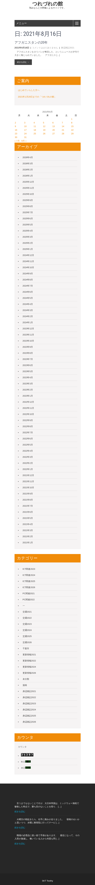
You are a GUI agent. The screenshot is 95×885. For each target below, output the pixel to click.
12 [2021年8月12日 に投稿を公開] (44, 126)
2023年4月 (28, 377)
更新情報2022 (29, 660)
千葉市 (26, 648)
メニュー (21, 23)
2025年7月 (28, 212)
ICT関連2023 (29, 569)
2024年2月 (28, 316)
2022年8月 (28, 426)
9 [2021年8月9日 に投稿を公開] (15, 126)
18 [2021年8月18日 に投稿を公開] (35, 130)
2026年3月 (28, 163)
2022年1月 (28, 469)
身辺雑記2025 (29, 715)
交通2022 (27, 618)
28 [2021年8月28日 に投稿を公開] (63, 133)
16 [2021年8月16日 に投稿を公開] (16, 130)
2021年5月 (28, 518)
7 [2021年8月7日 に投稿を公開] (62, 122)
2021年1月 (28, 542)
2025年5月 (28, 224)
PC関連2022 (29, 599)
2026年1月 (28, 175)
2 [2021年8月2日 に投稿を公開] (15, 122)
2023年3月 (28, 383)
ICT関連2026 (29, 587)
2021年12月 (28, 475)
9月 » (23, 141)
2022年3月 (28, 457)
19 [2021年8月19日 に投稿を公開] (44, 130)
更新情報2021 (29, 654)
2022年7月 (28, 432)
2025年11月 (28, 188)
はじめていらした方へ (28, 90)
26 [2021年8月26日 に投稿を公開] (44, 133)
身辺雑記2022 (29, 697)
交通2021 (27, 612)
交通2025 (27, 636)
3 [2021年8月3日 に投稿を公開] (24, 122)
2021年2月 (28, 536)
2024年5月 (28, 298)
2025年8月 (28, 206)
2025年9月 (28, 200)
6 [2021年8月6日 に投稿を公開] (53, 122)
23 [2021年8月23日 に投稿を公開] (16, 133)
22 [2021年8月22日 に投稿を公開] (72, 130)
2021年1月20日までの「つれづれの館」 (37, 97)
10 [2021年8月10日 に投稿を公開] (25, 126)
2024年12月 (28, 255)
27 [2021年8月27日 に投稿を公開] (53, 133)
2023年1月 (28, 396)
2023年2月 (28, 389)
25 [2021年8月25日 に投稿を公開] (35, 133)
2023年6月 (28, 365)
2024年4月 (28, 304)
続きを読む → (23, 62)
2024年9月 (28, 273)
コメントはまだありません (45, 47)
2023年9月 (28, 347)
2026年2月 (28, 169)
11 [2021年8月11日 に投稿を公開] (35, 126)
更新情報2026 (29, 673)
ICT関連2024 (29, 575)
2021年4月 (28, 524)
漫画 (25, 685)
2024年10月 (28, 267)
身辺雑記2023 (29, 703)
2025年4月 (28, 231)
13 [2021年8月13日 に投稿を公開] (53, 126)
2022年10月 (28, 414)
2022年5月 (28, 444)
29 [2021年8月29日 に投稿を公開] (72, 133)
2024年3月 (28, 310)
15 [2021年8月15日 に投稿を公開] (72, 126)
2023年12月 (28, 328)
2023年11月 (28, 334)
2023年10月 (28, 341)
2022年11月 (28, 408)
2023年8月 (28, 353)
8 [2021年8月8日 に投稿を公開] (71, 122)
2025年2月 (28, 243)
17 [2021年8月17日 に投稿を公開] (25, 130)
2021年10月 (28, 487)
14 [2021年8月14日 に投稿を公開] (63, 126)
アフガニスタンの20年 (31, 42)
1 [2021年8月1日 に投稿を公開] (71, 119)
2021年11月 (28, 481)
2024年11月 (28, 261)
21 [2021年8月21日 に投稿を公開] (63, 130)
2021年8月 (28, 500)
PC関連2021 (29, 593)
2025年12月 (28, 182)
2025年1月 (28, 249)
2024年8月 (28, 279)
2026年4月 (28, 157)
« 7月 (17, 141)
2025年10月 (28, 194)
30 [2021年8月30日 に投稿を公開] (16, 137)
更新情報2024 (29, 667)
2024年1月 (28, 322)
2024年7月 (28, 286)
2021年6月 (28, 512)
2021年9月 (28, 493)
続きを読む (20, 811)
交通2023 (27, 624)
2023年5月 (28, 371)
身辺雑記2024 (29, 709)
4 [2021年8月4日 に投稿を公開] (34, 122)
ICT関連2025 (29, 581)
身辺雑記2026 (29, 722)
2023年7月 (28, 359)
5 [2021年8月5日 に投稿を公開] (43, 122)
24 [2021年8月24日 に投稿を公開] (25, 133)
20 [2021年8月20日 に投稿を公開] (53, 130)
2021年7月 (28, 506)
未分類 (26, 679)
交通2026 (27, 642)
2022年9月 (28, 420)
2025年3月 (28, 237)
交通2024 (27, 630)
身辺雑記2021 (67, 47)
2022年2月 (28, 463)
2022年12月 (28, 402)
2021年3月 (28, 530)
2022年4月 (28, 451)
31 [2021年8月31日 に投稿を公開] (25, 137)
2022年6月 (28, 438)
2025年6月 (28, 218)
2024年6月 (28, 292)
